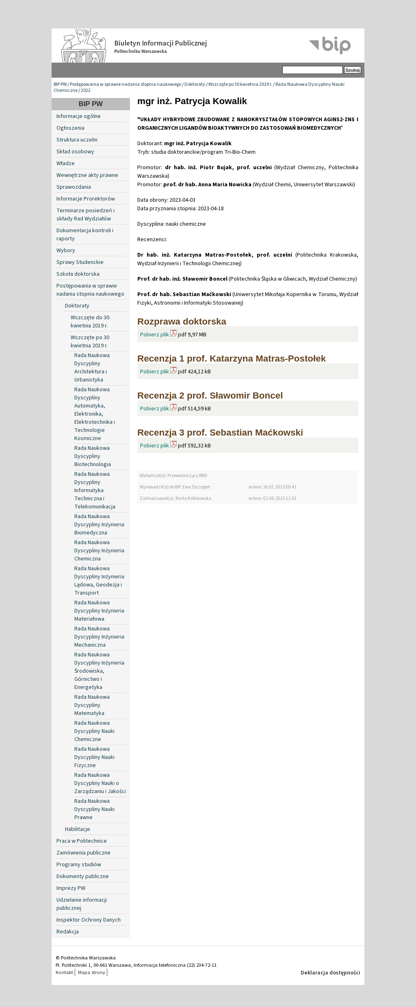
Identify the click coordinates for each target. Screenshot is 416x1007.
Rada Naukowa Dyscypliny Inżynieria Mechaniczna (99, 637)
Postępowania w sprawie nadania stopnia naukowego (125, 84)
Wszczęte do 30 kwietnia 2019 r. (90, 322)
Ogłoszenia (70, 128)
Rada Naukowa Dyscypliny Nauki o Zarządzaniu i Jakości (100, 783)
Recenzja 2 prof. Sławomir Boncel (210, 395)
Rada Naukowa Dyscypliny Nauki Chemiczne (94, 731)
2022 (86, 90)
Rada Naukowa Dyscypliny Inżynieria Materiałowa (99, 611)
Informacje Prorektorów (85, 199)
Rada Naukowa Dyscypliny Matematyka (92, 705)
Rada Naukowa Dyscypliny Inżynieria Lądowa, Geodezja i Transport (99, 581)
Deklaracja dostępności (330, 973)
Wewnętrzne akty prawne (87, 175)
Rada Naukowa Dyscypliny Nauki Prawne (94, 809)
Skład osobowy (75, 152)
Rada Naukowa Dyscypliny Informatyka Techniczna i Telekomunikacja (94, 490)
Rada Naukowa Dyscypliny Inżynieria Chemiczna (99, 550)
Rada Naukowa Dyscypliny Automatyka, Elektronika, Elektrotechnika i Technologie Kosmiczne (94, 414)
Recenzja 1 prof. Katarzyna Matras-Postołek (231, 358)
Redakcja (67, 932)
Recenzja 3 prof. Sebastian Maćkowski (220, 432)
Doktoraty (194, 84)
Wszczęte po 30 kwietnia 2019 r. (240, 84)
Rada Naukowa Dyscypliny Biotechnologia (92, 456)
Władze (65, 163)
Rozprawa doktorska (181, 321)
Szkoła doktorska (78, 274)
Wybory (65, 250)
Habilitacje (77, 829)
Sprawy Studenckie (80, 262)
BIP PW (60, 84)
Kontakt (64, 972)
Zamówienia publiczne (83, 853)
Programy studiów (78, 865)
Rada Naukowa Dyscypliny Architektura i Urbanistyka (92, 367)
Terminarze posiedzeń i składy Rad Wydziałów (85, 215)
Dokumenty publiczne (82, 876)
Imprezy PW (70, 888)
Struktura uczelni (77, 140)
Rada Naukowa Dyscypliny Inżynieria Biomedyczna (99, 524)
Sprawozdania (73, 187)
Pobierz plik (154, 335)
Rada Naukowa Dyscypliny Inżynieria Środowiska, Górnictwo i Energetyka (99, 671)
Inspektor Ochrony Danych (88, 920)
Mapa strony (91, 972)
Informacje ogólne (78, 116)
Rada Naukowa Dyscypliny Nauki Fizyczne (94, 757)
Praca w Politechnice (81, 841)
